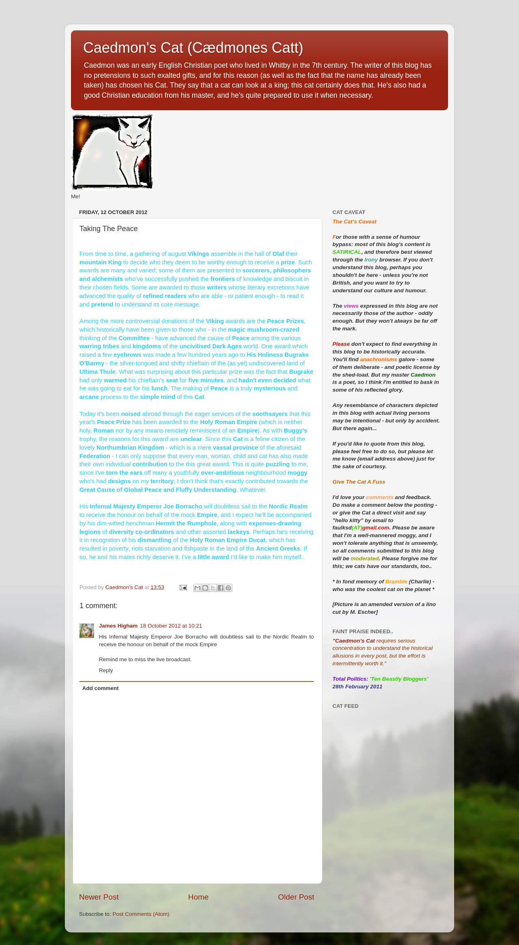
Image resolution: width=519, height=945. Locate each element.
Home (198, 897)
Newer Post (99, 897)
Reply (106, 670)
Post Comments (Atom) (141, 914)
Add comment (100, 688)
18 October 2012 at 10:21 (171, 626)
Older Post (296, 897)
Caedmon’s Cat (355, 641)
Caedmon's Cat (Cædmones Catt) (193, 47)
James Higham (118, 626)
